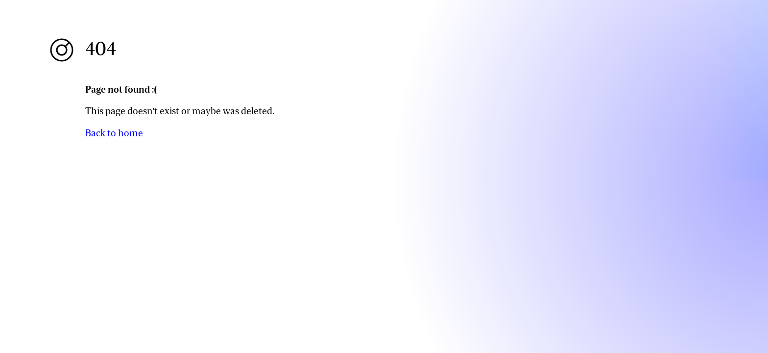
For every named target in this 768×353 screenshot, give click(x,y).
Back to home (114, 133)
